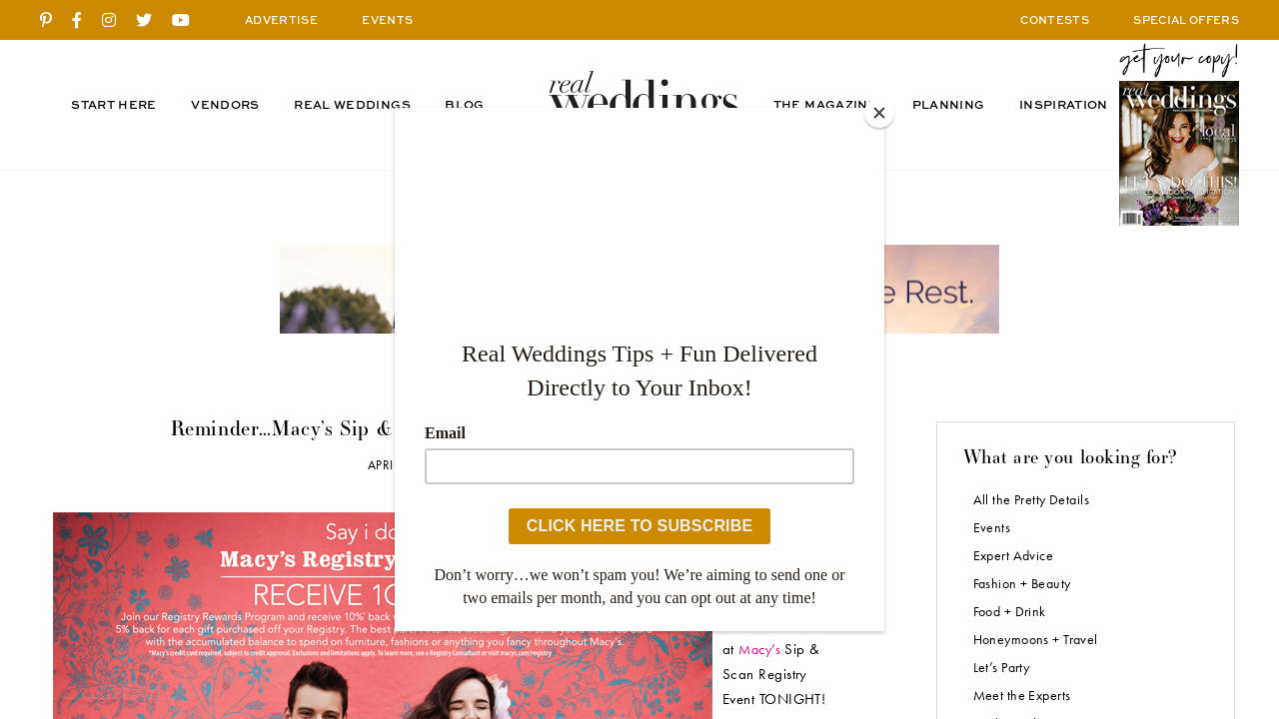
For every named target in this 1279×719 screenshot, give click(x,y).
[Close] (879, 113)
